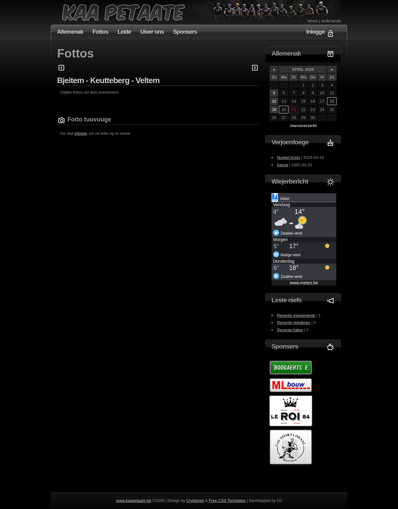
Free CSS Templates (227, 500)
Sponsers (185, 31)
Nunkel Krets (288, 157)
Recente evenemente (296, 315)
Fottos (100, 31)
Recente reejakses (293, 322)
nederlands (331, 21)
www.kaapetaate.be (133, 500)
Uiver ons (152, 31)
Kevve (282, 165)
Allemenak (70, 31)
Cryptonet (195, 500)
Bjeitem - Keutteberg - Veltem (108, 80)
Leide (124, 31)
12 (274, 101)
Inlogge (315, 31)
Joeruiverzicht (303, 125)
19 (274, 109)
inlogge (80, 133)
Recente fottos (290, 330)
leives (313, 21)
